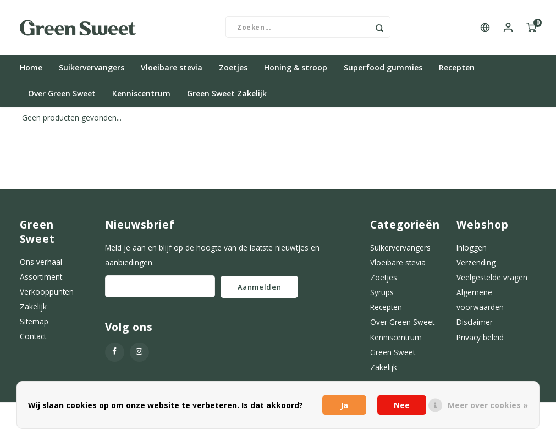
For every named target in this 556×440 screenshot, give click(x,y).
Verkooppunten (47, 292)
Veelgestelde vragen (491, 278)
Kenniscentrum (141, 94)
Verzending (476, 263)
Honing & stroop (295, 68)
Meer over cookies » (488, 405)
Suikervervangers (91, 68)
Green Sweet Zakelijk (227, 94)
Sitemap (34, 322)
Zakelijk (33, 307)
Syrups (382, 292)
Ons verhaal (41, 262)
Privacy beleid (480, 338)
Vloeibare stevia (171, 68)
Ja (344, 405)
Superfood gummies (383, 68)
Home (31, 68)
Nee (402, 405)
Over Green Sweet (62, 94)
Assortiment (41, 277)
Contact (33, 337)
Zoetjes (233, 68)
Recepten (457, 68)
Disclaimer (474, 323)
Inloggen (471, 248)
